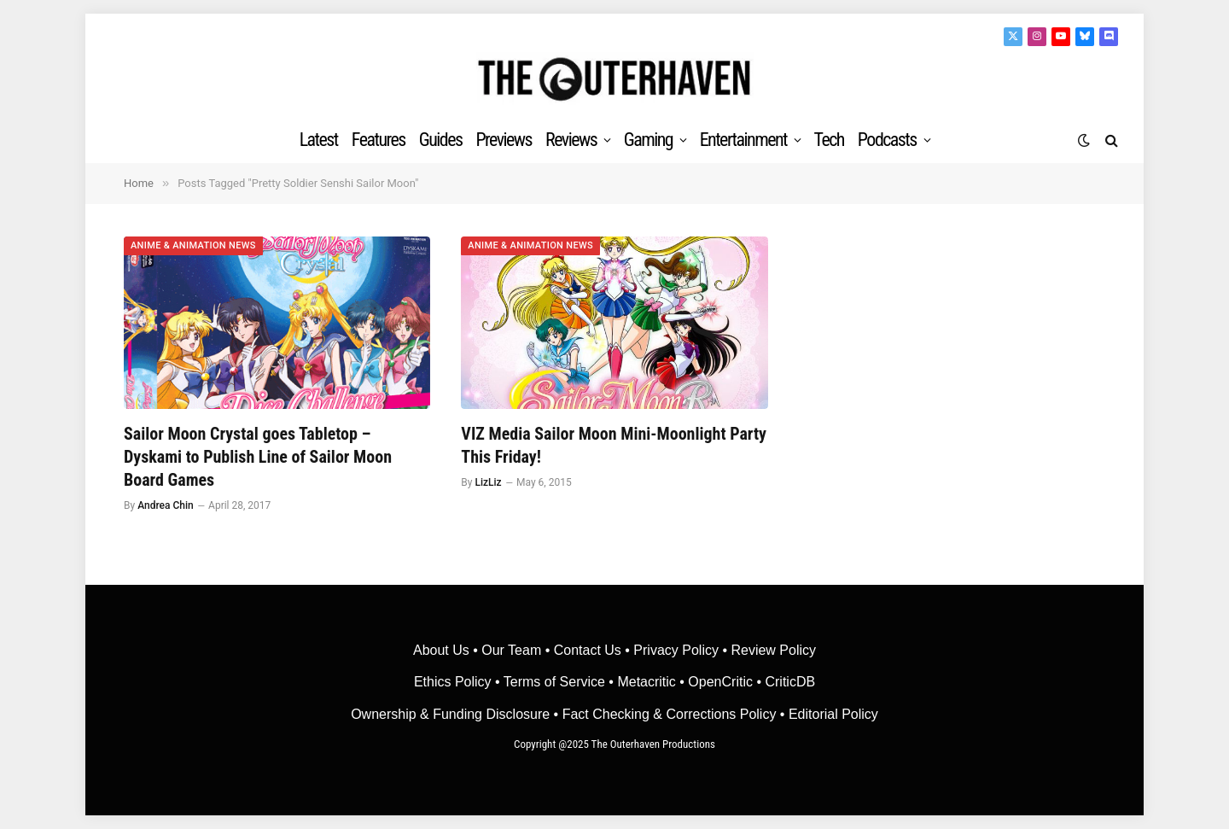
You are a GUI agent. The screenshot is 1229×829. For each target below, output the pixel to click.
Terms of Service (554, 681)
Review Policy (773, 650)
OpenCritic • (726, 681)
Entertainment (743, 139)
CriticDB (790, 681)
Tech (829, 139)
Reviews (571, 139)
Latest (319, 139)
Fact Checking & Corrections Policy (669, 714)
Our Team (511, 650)
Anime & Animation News (193, 245)
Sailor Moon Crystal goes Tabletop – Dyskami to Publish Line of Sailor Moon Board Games (258, 456)
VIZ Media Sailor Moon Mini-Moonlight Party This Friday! (613, 445)
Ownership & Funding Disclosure (452, 714)
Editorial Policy (833, 714)
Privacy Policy (676, 650)
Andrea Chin (165, 505)
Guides (441, 139)
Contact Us (587, 650)
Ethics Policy (454, 681)
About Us (443, 650)
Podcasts (887, 139)
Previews (503, 139)
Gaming (648, 139)
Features (378, 139)
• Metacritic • (646, 681)
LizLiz (488, 482)
